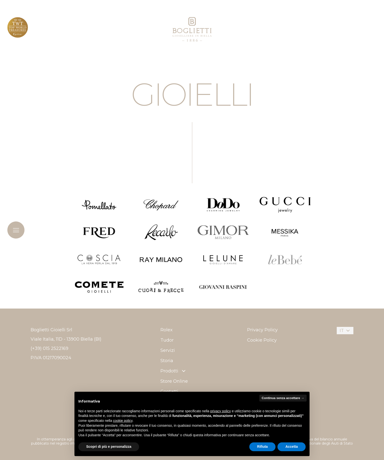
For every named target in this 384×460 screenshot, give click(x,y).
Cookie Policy (262, 340)
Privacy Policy (262, 330)
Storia (166, 360)
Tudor (167, 340)
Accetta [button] (291, 446)
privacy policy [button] (220, 411)
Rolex (166, 330)
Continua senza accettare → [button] (283, 398)
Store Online (174, 381)
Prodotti (173, 371)
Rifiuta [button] (262, 446)
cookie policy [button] (122, 421)
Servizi (167, 350)
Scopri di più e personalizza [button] (108, 446)
